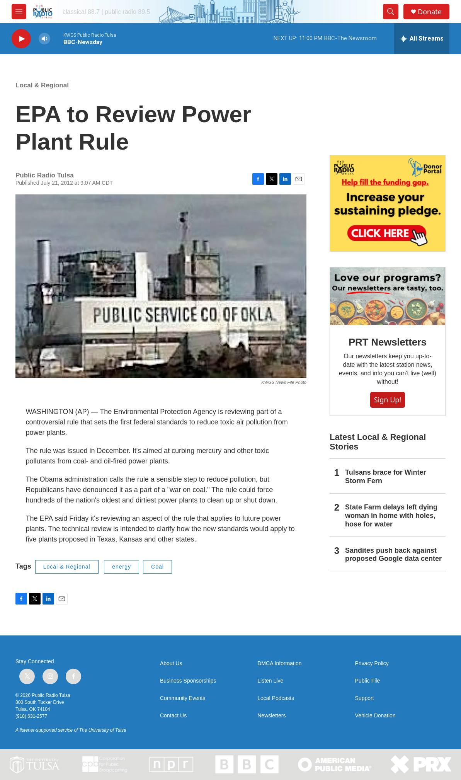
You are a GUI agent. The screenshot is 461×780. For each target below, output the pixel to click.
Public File (367, 681)
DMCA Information (279, 663)
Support (364, 698)
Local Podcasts (275, 698)
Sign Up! (387, 399)
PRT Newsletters (388, 342)
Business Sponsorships (188, 681)
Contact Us (173, 716)
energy (121, 567)
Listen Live (270, 681)
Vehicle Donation (375, 716)
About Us (171, 663)
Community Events (182, 698)
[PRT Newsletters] (387, 296)
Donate (430, 12)
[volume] (44, 39)
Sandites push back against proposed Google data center (393, 555)
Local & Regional (42, 85)
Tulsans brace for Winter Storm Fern (385, 476)
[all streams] (421, 38)
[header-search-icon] (390, 11)
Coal (157, 567)
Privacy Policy (372, 663)
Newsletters (271, 716)
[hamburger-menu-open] (19, 11)
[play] (21, 38)
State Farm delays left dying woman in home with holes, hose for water (391, 515)
